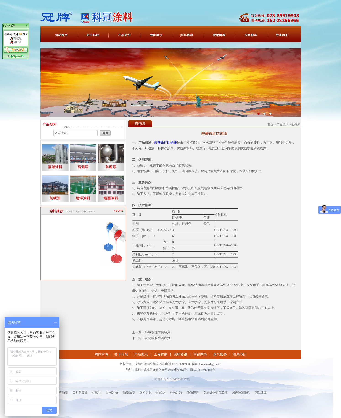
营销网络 (200, 354)
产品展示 (141, 354)
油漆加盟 (129, 392)
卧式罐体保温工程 (215, 392)
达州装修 (112, 392)
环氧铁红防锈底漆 (157, 332)
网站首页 (101, 354)
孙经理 (16, 38)
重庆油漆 (62, 392)
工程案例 (160, 354)
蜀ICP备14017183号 (202, 369)
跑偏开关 (193, 392)
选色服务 (220, 354)
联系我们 (239, 354)
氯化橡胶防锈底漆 (157, 338)
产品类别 (282, 124)
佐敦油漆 (176, 392)
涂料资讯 (180, 354)
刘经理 (16, 42)
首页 (270, 124)
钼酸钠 (96, 392)
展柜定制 (145, 392)
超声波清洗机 (241, 392)
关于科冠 (121, 354)
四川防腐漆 (80, 392)
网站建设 (261, 392)
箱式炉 (160, 392)
